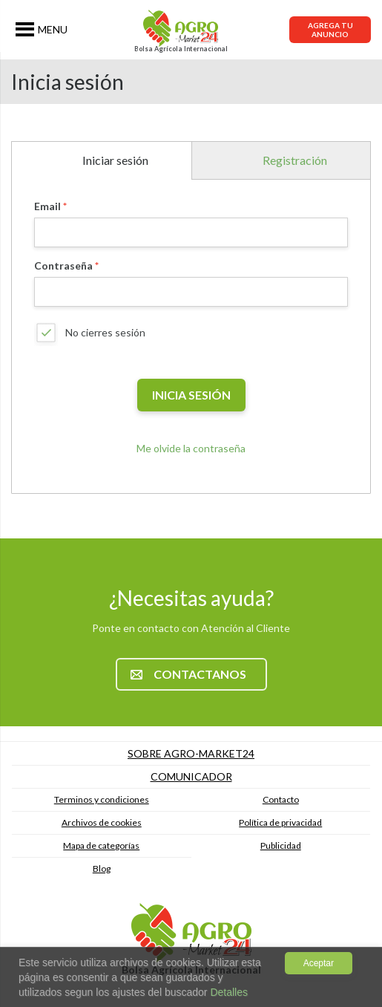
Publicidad (280, 845)
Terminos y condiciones (101, 799)
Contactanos (188, 674)
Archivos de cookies (102, 822)
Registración (295, 160)
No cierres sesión (105, 332)
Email (47, 206)
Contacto (281, 799)
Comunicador (191, 776)
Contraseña (63, 265)
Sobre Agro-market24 (191, 753)
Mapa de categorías (101, 845)
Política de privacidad (280, 822)
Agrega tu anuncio (330, 30)
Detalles (228, 992)
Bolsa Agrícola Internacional (181, 49)
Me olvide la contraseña (191, 448)
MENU (52, 29)
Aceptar (318, 963)
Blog (102, 868)
